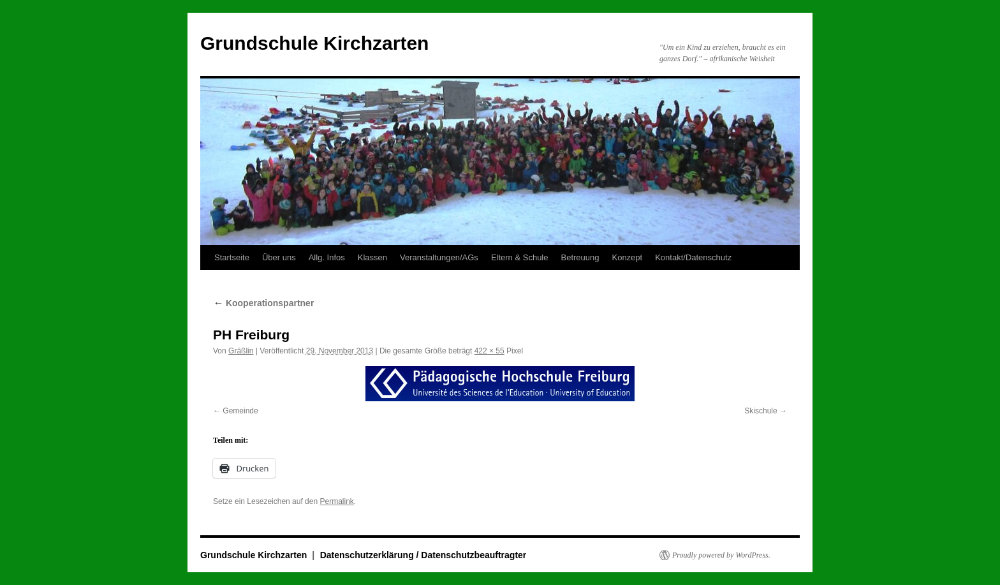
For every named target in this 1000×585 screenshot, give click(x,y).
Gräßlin (240, 350)
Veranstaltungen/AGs (439, 257)
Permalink (336, 501)
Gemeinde (240, 410)
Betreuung (580, 257)
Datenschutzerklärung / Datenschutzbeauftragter (423, 555)
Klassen (372, 257)
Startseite (231, 257)
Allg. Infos (327, 257)
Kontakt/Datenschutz (693, 257)
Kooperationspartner (263, 303)
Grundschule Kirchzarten (314, 43)
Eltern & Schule (519, 257)
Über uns (279, 257)
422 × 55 (489, 350)
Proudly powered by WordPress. (721, 555)
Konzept (627, 257)
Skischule (760, 410)
